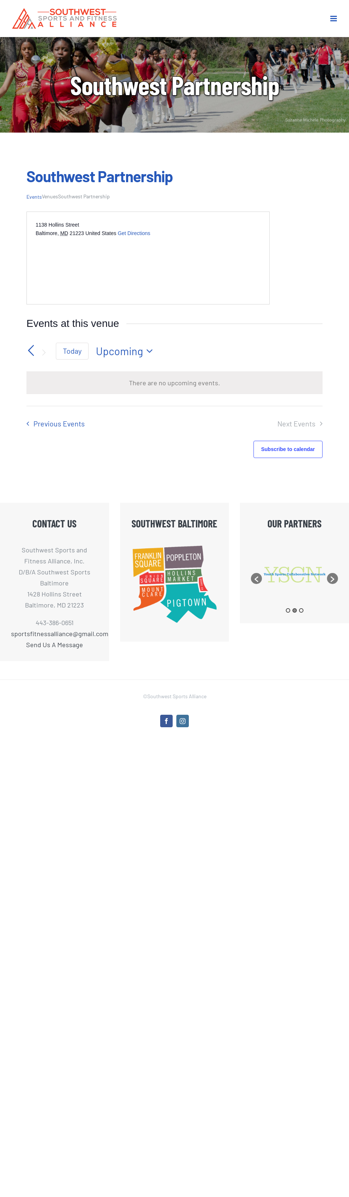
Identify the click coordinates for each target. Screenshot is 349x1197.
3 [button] (301, 626)
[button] (256, 586)
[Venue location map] (91, 264)
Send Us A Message (54, 645)
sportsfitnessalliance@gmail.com (54, 634)
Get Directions (134, 233)
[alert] (174, 382)
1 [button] (288, 626)
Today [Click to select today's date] (72, 350)
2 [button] (294, 626)
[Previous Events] (30, 350)
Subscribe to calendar (288, 449)
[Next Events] (44, 352)
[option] (261, 575)
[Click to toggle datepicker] (126, 351)
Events (34, 197)
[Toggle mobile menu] (334, 18)
